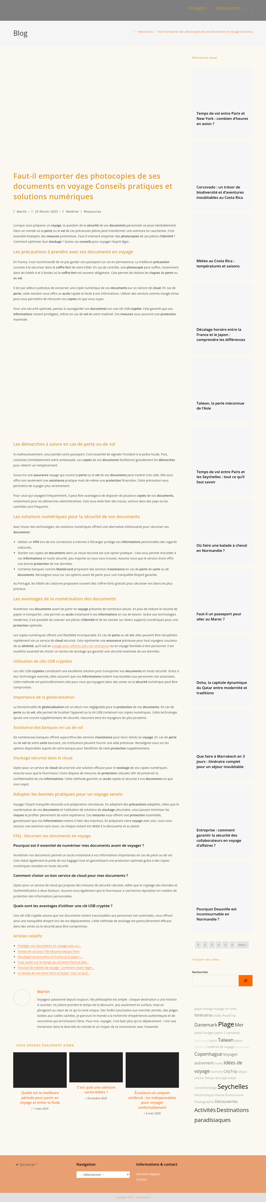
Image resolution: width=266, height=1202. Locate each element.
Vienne (220, 1095)
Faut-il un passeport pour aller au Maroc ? (218, 616)
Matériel (72, 211)
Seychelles (233, 1086)
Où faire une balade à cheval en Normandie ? (221, 548)
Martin (22, 211)
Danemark (205, 1025)
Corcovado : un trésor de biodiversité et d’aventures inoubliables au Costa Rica (220, 192)
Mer (239, 1025)
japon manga (203, 1009)
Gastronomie (201, 1040)
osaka (218, 1063)
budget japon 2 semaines (221, 1033)
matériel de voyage (220, 1047)
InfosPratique (204, 1095)
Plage (226, 1024)
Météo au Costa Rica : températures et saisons (218, 263)
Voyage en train (225, 1009)
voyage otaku (242, 1047)
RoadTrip (229, 1015)
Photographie (204, 1102)
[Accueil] (133, 32)
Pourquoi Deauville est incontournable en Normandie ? (216, 914)
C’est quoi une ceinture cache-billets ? (96, 1089)
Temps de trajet (216, 1078)
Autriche (217, 1072)
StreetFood (200, 1047)
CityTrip (231, 1071)
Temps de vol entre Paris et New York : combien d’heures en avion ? (222, 118)
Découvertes (226, 1101)
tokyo (232, 1078)
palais (198, 1033)
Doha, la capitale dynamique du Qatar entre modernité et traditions (221, 687)
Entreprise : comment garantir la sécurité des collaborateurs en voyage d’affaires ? (218, 838)
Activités (205, 1110)
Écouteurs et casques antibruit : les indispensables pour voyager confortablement (152, 1100)
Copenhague (208, 1054)
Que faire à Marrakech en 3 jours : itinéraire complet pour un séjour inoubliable (220, 761)
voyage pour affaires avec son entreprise (80, 646)
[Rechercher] (245, 981)
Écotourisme (234, 1095)
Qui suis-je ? (28, 1164)
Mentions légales (148, 1174)
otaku (218, 1015)
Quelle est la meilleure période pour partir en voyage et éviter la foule (40, 1097)
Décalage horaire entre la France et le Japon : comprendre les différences (220, 334)
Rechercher (200, 972)
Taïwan (226, 1040)
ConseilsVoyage (205, 1088)
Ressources (92, 211)
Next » (242, 945)
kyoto (213, 1040)
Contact (141, 1179)
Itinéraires (203, 1015)
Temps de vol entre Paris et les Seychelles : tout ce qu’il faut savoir (220, 477)
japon (238, 1040)
